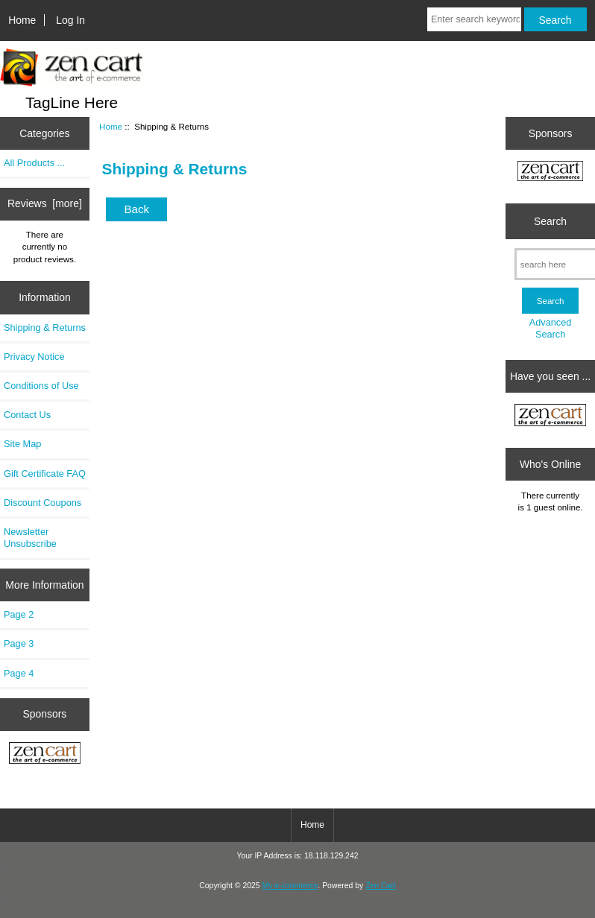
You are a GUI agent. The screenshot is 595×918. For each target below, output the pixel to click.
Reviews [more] (44, 203)
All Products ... (34, 162)
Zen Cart (380, 885)
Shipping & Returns (45, 327)
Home (22, 20)
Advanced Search (550, 328)
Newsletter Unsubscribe (30, 537)
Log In (70, 20)
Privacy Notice (34, 356)
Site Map (22, 443)
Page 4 (19, 673)
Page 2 (19, 614)
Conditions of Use (41, 385)
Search (550, 221)
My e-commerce (290, 885)
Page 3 (19, 643)
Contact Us (27, 414)
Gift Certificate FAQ (45, 473)
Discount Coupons (42, 502)
